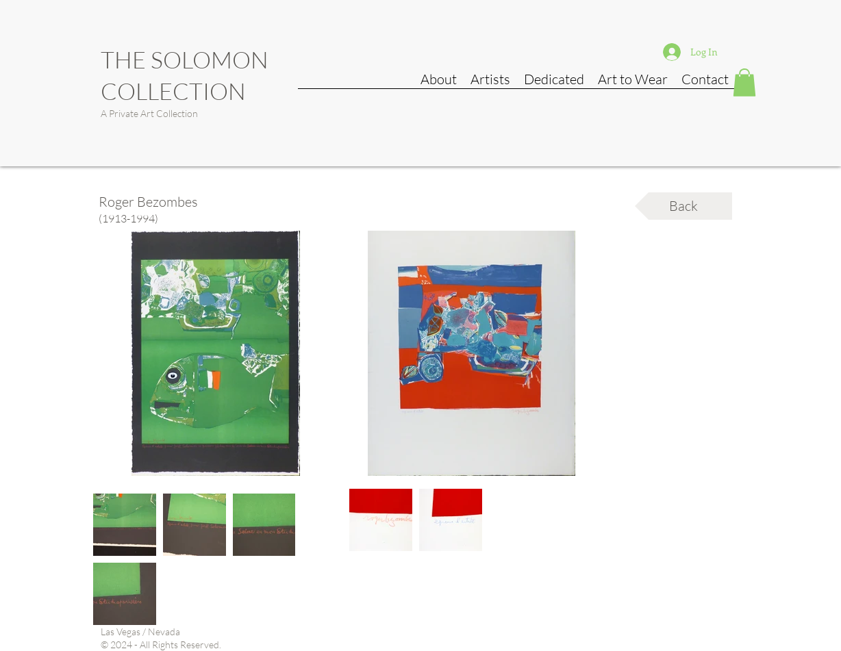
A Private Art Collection (149, 113)
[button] (744, 82)
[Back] (683, 206)
